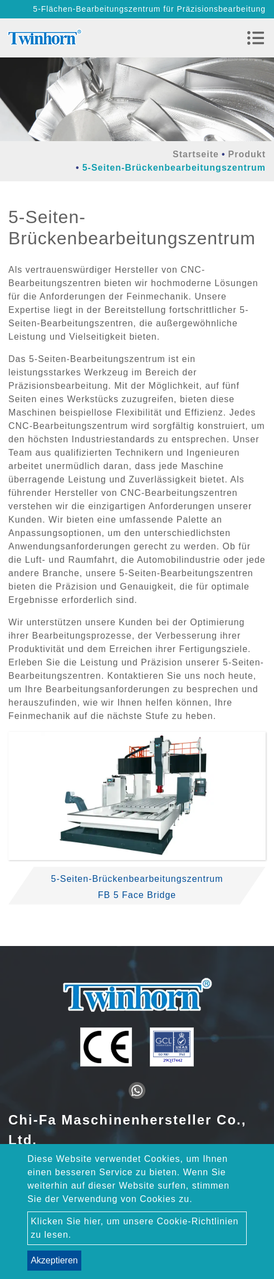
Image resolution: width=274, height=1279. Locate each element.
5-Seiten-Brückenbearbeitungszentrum (137, 879)
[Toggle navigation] (255, 38)
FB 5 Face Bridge (137, 895)
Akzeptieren (54, 1260)
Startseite (196, 154)
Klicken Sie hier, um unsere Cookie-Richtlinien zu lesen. (134, 1228)
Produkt (247, 154)
